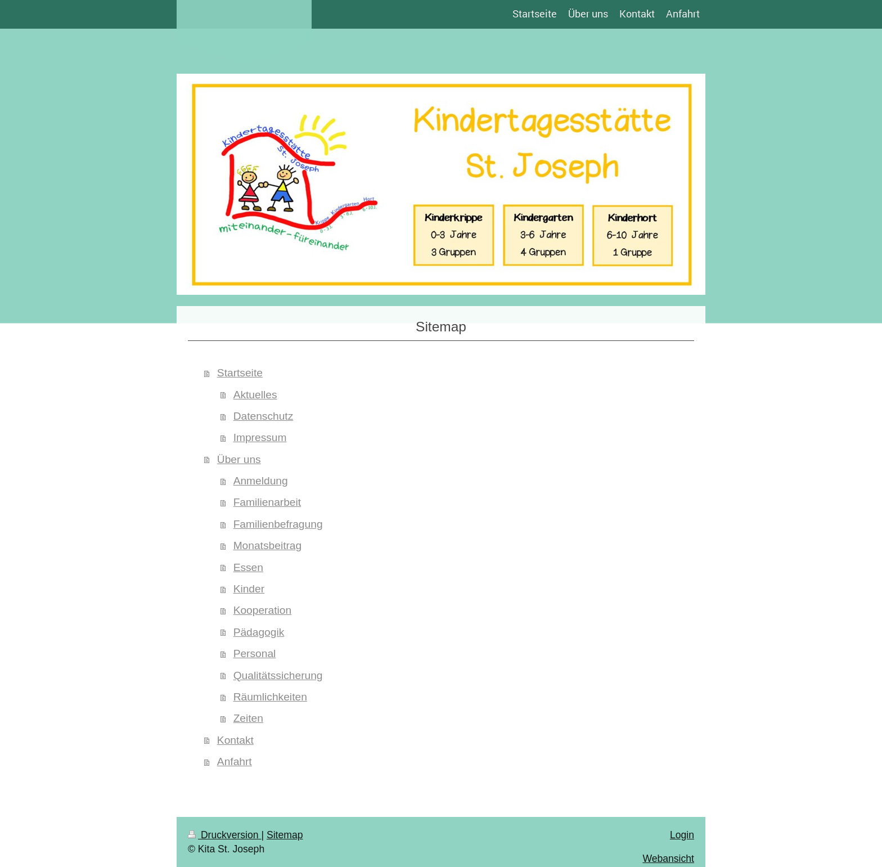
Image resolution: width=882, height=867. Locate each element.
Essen (248, 567)
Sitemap (285, 835)
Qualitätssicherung (278, 675)
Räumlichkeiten (270, 697)
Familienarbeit (267, 502)
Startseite (240, 373)
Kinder (248, 589)
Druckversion (224, 835)
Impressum (260, 437)
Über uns (239, 459)
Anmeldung (260, 481)
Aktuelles (255, 395)
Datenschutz (263, 416)
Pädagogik (259, 632)
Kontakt (235, 740)
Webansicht (668, 858)
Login (682, 835)
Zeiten (248, 718)
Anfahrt (234, 761)
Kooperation (262, 610)
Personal (254, 653)
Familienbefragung (278, 524)
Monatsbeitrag (267, 545)
